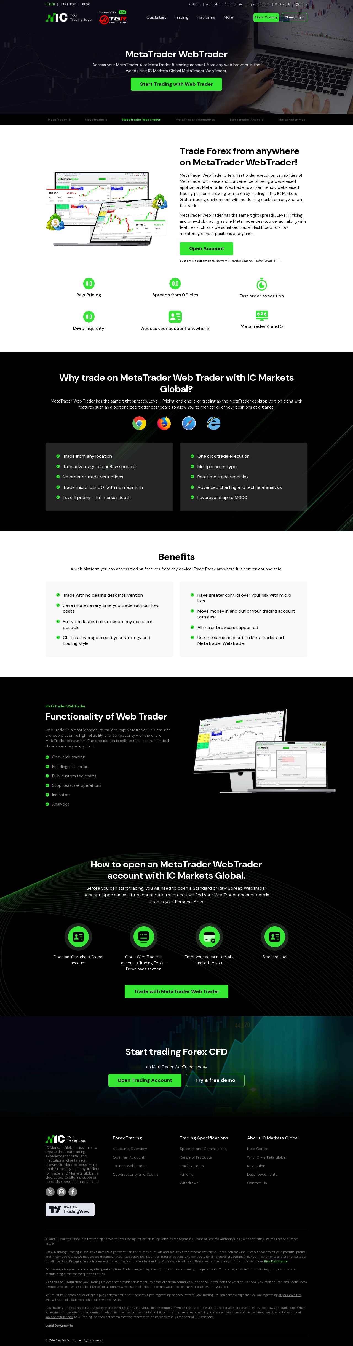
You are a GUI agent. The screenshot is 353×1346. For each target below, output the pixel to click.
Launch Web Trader (130, 1165)
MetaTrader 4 (59, 120)
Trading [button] (181, 17)
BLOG (86, 4)
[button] (301, 4)
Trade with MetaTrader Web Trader (176, 991)
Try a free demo (215, 1080)
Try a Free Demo (258, 4)
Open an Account (128, 1157)
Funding (187, 1174)
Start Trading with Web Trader (176, 84)
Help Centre (257, 1148)
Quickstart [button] (156, 17)
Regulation (256, 1165)
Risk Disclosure (276, 1261)
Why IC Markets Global (267, 1157)
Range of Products (196, 1157)
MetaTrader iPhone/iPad (195, 120)
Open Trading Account (144, 1080)
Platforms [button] (206, 17)
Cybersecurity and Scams (135, 1174)
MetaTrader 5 (96, 120)
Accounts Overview (130, 1148)
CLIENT (50, 4)
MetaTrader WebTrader (141, 120)
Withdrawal (189, 1183)
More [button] (228, 17)
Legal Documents (262, 1174)
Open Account (206, 248)
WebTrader (213, 4)
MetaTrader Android (247, 120)
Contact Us (283, 4)
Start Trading (234, 4)
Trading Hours (192, 1165)
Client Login (295, 17)
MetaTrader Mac (291, 120)
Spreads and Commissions (203, 1148)
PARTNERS (68, 4)
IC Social (194, 4)
